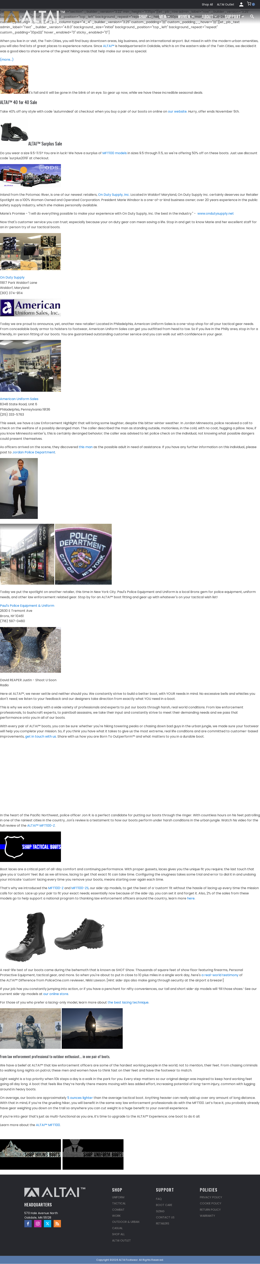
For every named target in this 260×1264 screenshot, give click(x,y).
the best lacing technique (128, 1002)
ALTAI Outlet (225, 4)
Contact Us (165, 1217)
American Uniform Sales (19, 399)
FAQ (159, 1199)
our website (177, 111)
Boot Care (164, 1205)
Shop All (207, 4)
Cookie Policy (210, 1203)
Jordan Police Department (33, 452)
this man (85, 447)
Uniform (118, 1197)
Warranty (207, 1216)
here (191, 898)
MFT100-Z (56, 888)
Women (186, 16)
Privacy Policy (211, 1197)
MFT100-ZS (80, 888)
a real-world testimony (220, 975)
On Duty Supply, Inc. (114, 194)
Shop (145, 16)
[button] (251, 4)
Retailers (162, 1223)
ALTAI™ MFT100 (48, 1125)
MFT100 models (114, 153)
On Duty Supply (12, 277)
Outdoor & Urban (125, 1222)
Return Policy (210, 1210)
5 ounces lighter (80, 1097)
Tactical (119, 1203)
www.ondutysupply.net (215, 213)
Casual (117, 1228)
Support (234, 16)
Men (164, 16)
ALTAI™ (108, 46)
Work (116, 1216)
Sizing (160, 1211)
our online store (55, 994)
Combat (118, 1210)
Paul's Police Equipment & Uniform (27, 605)
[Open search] (252, 16)
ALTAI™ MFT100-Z (41, 825)
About (209, 16)
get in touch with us (40, 736)
